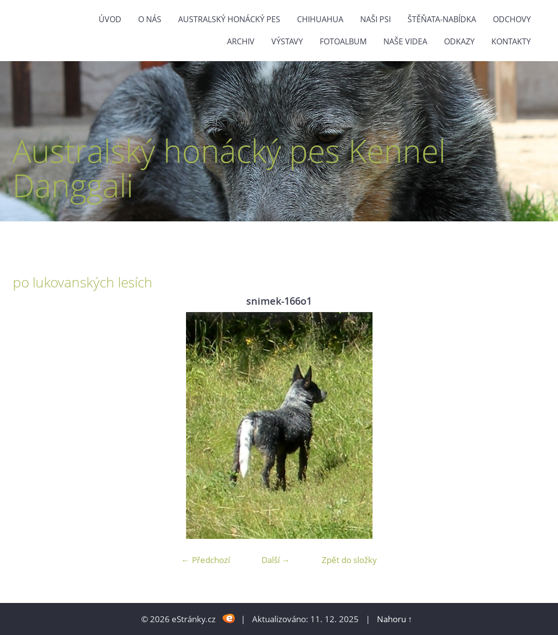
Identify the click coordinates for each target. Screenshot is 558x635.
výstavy (287, 41)
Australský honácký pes (229, 19)
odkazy (459, 41)
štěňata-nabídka (442, 19)
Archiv (241, 41)
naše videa (405, 41)
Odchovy (512, 19)
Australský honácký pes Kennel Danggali (229, 168)
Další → (275, 559)
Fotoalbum (343, 41)
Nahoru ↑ (394, 619)
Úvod (110, 19)
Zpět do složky (349, 559)
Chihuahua (320, 19)
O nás (149, 19)
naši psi (375, 19)
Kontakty (511, 41)
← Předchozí (206, 559)
